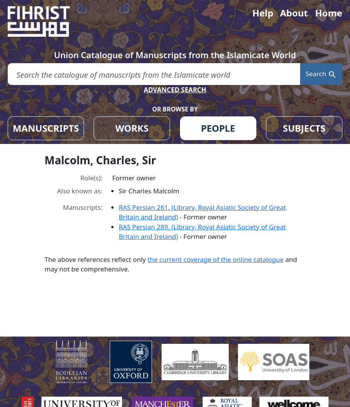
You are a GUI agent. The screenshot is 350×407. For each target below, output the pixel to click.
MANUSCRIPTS (46, 128)
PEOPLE (218, 128)
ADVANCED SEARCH (175, 89)
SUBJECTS (304, 128)
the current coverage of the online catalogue (215, 259)
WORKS (132, 128)
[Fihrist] (46, 21)
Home (328, 13)
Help (262, 13)
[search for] (153, 74)
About (294, 13)
